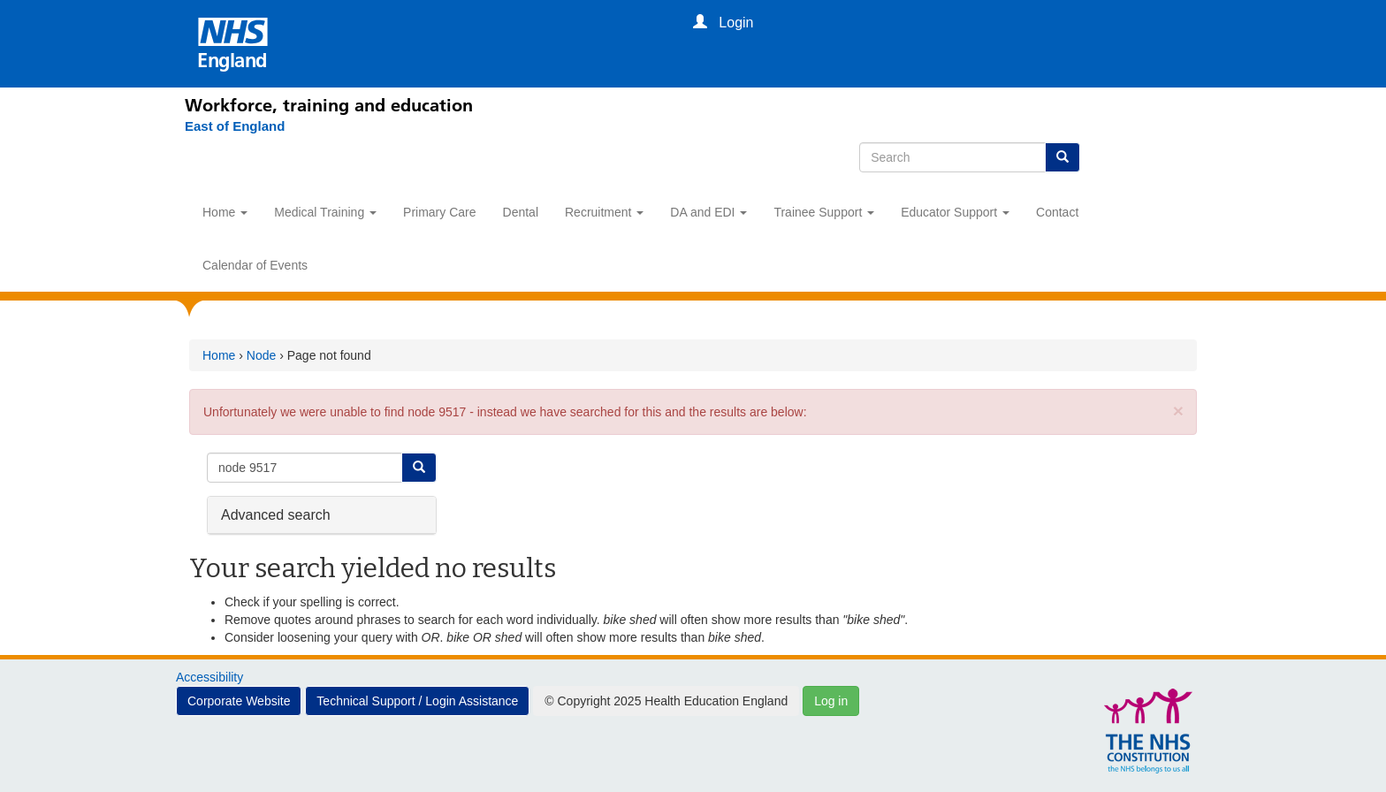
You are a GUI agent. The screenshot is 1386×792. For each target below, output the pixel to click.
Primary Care (439, 212)
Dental (520, 212)
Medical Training (325, 212)
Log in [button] (831, 701)
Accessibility (209, 677)
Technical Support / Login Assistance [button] (417, 701)
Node (261, 355)
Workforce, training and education (329, 105)
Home (225, 212)
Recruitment (604, 212)
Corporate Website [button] (238, 701)
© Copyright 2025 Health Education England (666, 701)
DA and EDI (708, 212)
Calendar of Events (255, 265)
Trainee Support (823, 212)
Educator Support (955, 212)
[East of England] (235, 126)
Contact (1057, 212)
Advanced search (276, 514)
